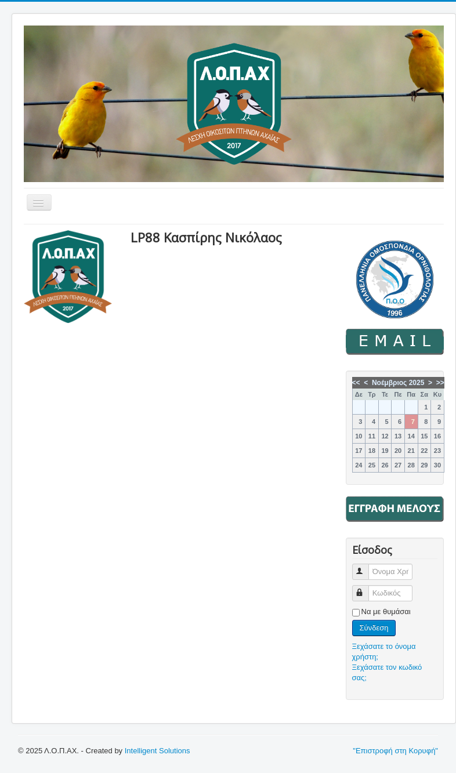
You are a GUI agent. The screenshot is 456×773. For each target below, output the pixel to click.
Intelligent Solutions (157, 750)
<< (356, 383)
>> (440, 383)
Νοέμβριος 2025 (398, 383)
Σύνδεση (374, 627)
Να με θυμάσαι (386, 611)
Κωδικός (365, 588)
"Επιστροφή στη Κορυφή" (395, 750)
